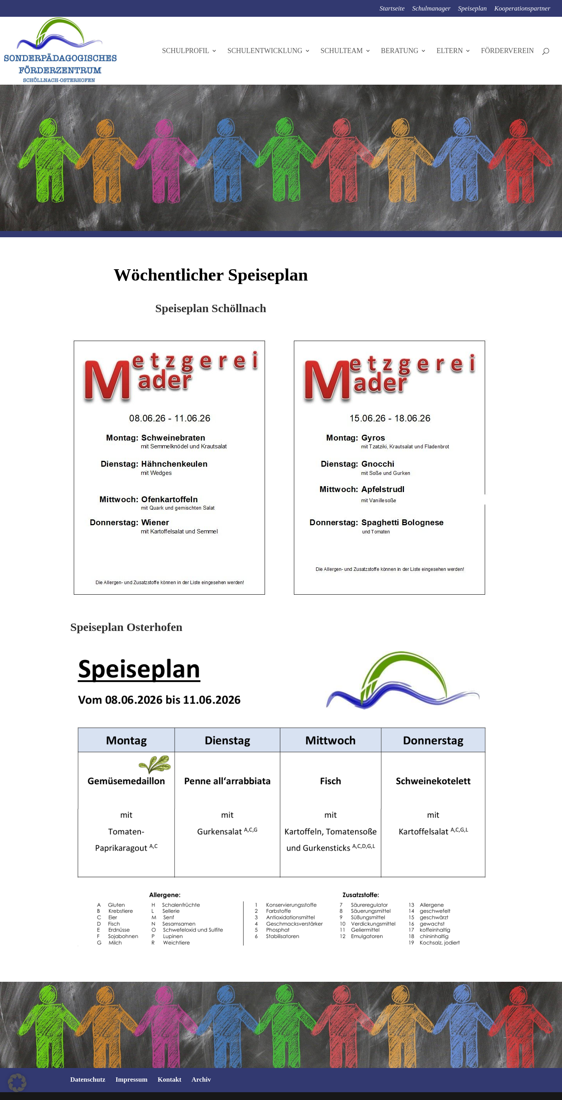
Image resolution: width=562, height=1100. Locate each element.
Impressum (132, 1079)
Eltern (450, 51)
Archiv (201, 1079)
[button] (17, 1083)
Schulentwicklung (265, 51)
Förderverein (507, 51)
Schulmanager (431, 8)
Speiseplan (472, 8)
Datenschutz (87, 1079)
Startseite (392, 8)
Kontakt (169, 1079)
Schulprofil (185, 51)
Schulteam (341, 51)
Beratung (399, 51)
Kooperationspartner (522, 8)
